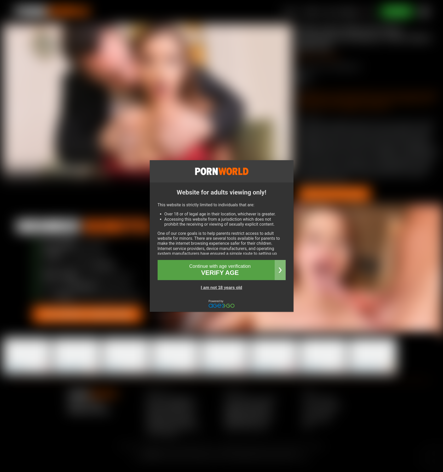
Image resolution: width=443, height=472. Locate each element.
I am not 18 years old (221, 287)
